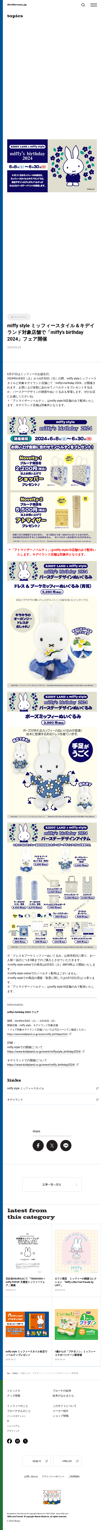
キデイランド (15, 1099)
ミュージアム (13, 1426)
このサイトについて (65, 1405)
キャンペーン (19, 316)
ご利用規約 (74, 1476)
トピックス (13, 1390)
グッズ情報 (13, 1395)
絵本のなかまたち (63, 1395)
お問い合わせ (31, 1476)
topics (15, 1373)
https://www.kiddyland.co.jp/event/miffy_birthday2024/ (41, 1064)
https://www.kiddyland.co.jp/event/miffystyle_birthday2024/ (44, 1051)
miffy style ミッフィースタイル (25, 1088)
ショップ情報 (61, 1415)
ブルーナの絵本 (62, 1390)
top (8, 1373)
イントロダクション (16, 1416)
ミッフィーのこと (17, 1405)
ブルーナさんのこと (19, 1410)
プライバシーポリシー (53, 1476)
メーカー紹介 (61, 1410)
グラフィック (13, 1431)
